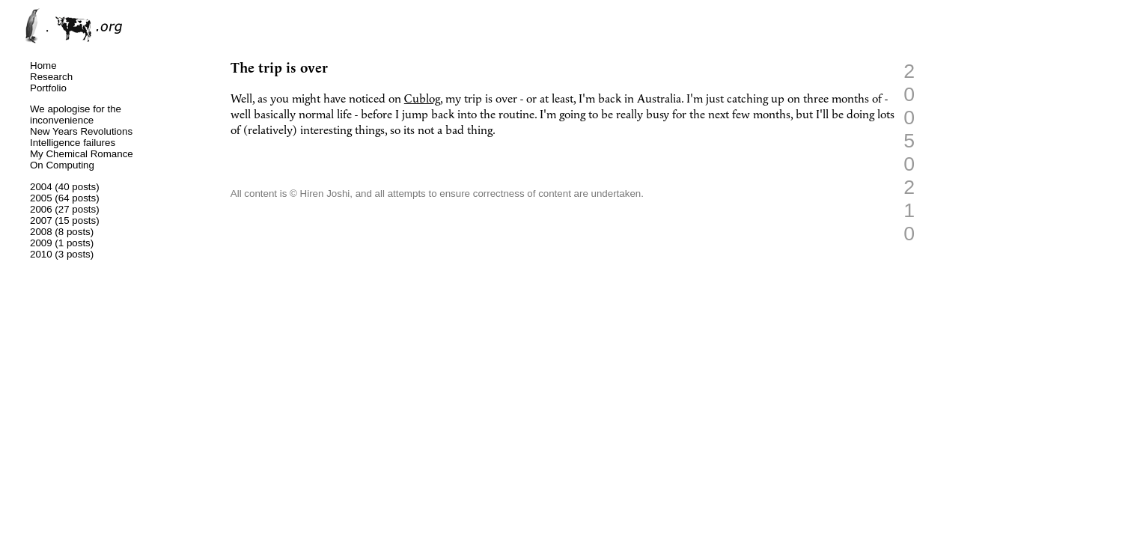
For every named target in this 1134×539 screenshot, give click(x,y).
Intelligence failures (72, 142)
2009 (41, 243)
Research (51, 76)
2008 (41, 231)
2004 (41, 186)
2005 (41, 198)
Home (43, 65)
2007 (41, 220)
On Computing (62, 165)
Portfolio (48, 88)
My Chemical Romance (81, 153)
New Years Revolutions (81, 131)
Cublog (422, 99)
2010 (41, 254)
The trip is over (279, 68)
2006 (41, 209)
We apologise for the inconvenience (75, 114)
